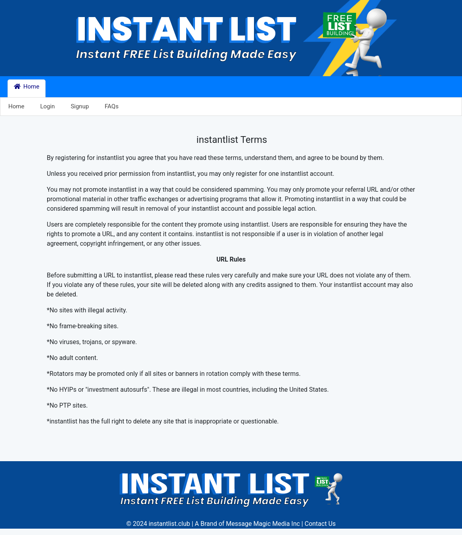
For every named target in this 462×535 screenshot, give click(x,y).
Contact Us (320, 523)
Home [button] (26, 86)
